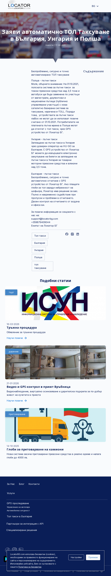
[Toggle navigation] (103, 6)
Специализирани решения (21, 530)
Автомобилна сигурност (18, 510)
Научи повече (17, 338)
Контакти (33, 484)
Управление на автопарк (18, 507)
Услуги (11, 493)
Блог (21, 484)
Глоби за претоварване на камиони (35, 449)
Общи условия (31, 571)
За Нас (11, 484)
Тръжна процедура (22, 327)
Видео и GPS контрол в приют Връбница (39, 387)
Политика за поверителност (57, 571)
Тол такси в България (19, 516)
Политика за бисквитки (87, 571)
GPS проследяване (18, 503)
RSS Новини (12, 571)
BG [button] (95, 6)
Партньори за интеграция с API (25, 523)
